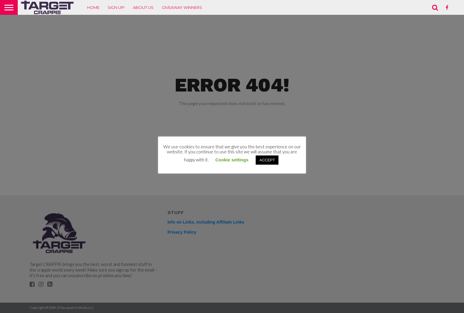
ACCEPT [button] (267, 160)
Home (93, 7)
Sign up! (116, 7)
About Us (143, 7)
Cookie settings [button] (232, 159)
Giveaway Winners (182, 7)
